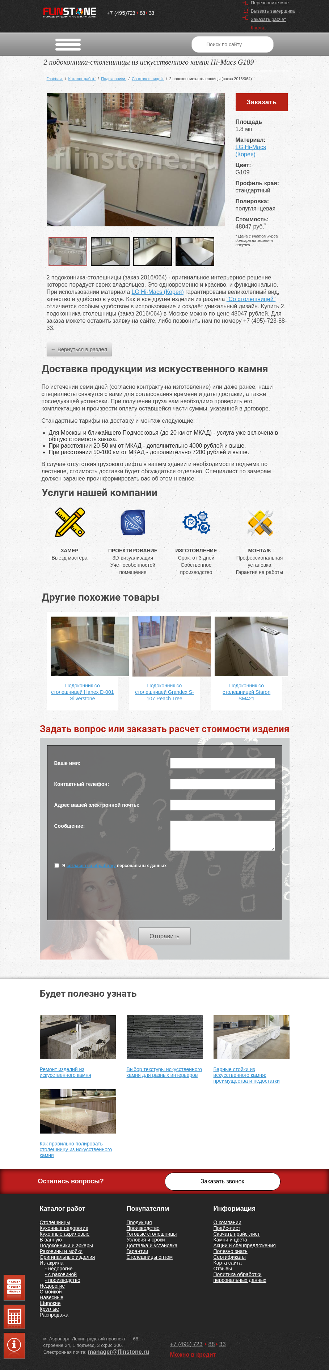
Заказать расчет (268, 19)
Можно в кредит (193, 1355)
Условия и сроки (146, 1240)
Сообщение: (69, 826)
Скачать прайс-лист (237, 1234)
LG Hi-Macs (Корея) (158, 292)
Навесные (52, 1297)
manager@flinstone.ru (118, 1352)
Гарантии (137, 1251)
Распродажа (54, 1315)
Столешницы (55, 1222)
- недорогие (59, 1268)
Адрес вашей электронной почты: (97, 805)
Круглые (49, 1309)
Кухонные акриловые (65, 1234)
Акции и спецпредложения (245, 1245)
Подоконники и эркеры (66, 1245)
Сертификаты (230, 1257)
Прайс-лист (227, 1228)
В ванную (51, 1240)
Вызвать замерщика (273, 11)
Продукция (139, 1222)
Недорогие (52, 1286)
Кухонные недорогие (64, 1228)
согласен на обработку (91, 865)
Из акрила (52, 1263)
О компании (227, 1222)
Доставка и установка (152, 1245)
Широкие (50, 1303)
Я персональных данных (110, 865)
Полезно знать (231, 1251)
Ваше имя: (67, 763)
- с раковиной (61, 1274)
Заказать (261, 102)
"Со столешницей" (251, 299)
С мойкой (51, 1292)
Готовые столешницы (152, 1234)
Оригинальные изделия (67, 1257)
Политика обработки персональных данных (240, 1277)
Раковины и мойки (61, 1251)
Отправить (164, 936)
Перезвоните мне (270, 2)
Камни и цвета (230, 1240)
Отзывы (223, 1268)
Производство (143, 1228)
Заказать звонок (222, 1181)
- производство (62, 1280)
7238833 (130, 11)
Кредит (258, 27)
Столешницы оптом (150, 1257)
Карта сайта (228, 1263)
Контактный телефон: (81, 784)
